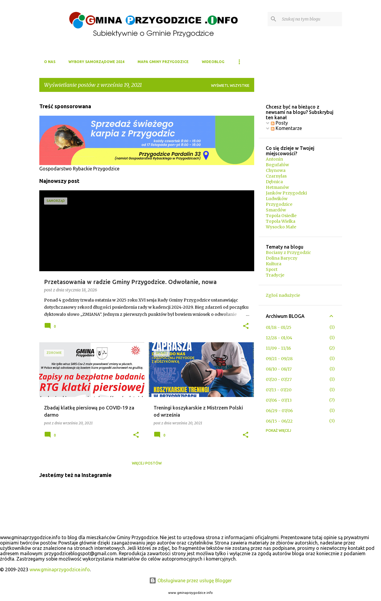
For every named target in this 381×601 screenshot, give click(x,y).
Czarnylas (276, 176)
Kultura (273, 263)
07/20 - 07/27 (279, 379)
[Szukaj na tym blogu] (310, 19)
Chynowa (275, 170)
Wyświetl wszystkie (230, 85)
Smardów (276, 210)
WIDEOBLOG (213, 62)
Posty (279, 122)
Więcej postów (147, 463)
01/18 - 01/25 (278, 327)
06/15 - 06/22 (279, 421)
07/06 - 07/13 (279, 400)
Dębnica (274, 181)
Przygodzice (279, 204)
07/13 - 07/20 (278, 390)
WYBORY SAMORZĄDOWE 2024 (96, 62)
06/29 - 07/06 (279, 410)
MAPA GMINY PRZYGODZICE (163, 62)
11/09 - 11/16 (278, 348)
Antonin (274, 159)
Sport (271, 269)
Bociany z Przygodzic (288, 252)
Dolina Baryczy (281, 258)
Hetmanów (277, 187)
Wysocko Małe (281, 227)
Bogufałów (277, 164)
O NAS (49, 62)
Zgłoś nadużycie (283, 295)
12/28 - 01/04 (279, 337)
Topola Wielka (280, 221)
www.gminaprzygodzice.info (59, 569)
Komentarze (286, 128)
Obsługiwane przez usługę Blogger (190, 580)
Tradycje (275, 275)
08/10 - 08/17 (279, 369)
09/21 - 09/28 (279, 358)
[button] (245, 326)
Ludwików (277, 198)
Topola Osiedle (281, 215)
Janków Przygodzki (286, 193)
